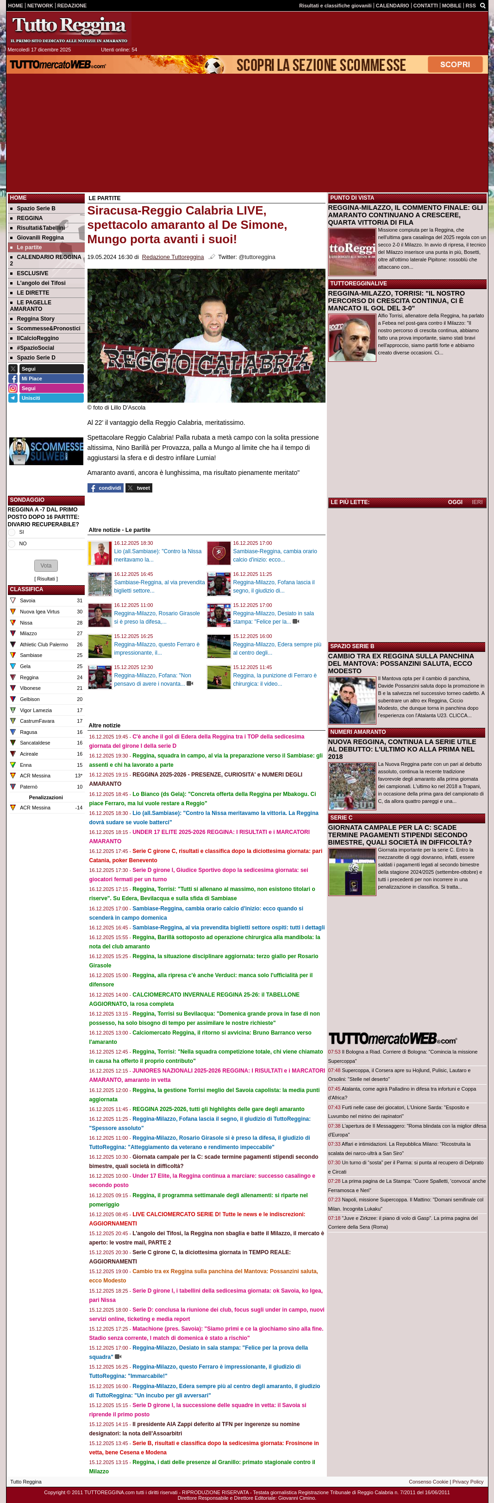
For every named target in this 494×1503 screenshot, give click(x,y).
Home (18, 198)
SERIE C (342, 818)
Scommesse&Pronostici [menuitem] (45, 328)
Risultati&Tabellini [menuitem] (37, 228)
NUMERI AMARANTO (358, 732)
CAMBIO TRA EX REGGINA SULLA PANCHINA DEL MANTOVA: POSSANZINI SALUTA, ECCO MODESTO (401, 663)
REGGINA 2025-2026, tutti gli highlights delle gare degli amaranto (218, 1109)
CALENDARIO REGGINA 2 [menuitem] (45, 260)
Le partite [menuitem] (26, 247)
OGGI (455, 502)
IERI (477, 502)
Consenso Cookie (428, 1481)
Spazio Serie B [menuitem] (33, 208)
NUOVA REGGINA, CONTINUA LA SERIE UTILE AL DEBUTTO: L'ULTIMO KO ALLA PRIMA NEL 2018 (402, 749)
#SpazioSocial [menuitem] (32, 348)
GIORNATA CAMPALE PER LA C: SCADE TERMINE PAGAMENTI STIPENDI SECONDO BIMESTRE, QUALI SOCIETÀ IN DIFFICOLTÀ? (400, 835)
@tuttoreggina (256, 257)
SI (21, 532)
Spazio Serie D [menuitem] (33, 357)
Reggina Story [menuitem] (32, 319)
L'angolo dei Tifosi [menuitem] (38, 283)
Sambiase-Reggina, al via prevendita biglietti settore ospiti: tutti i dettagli (228, 927)
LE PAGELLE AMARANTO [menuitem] (30, 305)
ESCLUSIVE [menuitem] (29, 273)
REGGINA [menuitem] (26, 218)
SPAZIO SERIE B (353, 646)
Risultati (46, 578)
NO (23, 543)
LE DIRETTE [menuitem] (30, 293)
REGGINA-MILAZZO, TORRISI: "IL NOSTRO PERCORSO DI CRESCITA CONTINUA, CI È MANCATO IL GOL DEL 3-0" (396, 301)
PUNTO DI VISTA (353, 198)
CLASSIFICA (27, 589)
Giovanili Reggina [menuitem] (37, 237)
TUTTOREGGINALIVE (359, 283)
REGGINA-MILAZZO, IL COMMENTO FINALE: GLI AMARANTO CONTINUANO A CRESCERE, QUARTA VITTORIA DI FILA (405, 215)
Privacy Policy (467, 1481)
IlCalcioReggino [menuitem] (34, 338)
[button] (45, 566)
